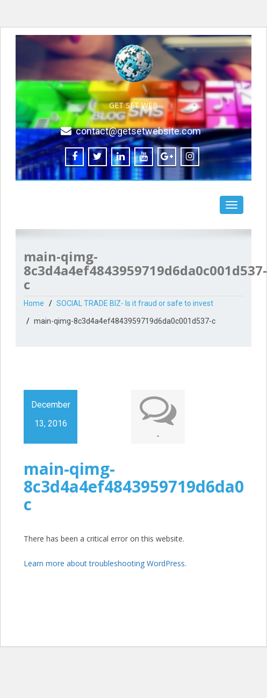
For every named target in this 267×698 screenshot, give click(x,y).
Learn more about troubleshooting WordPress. (105, 563)
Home (34, 303)
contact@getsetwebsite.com (138, 131)
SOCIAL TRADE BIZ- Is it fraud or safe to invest (134, 303)
